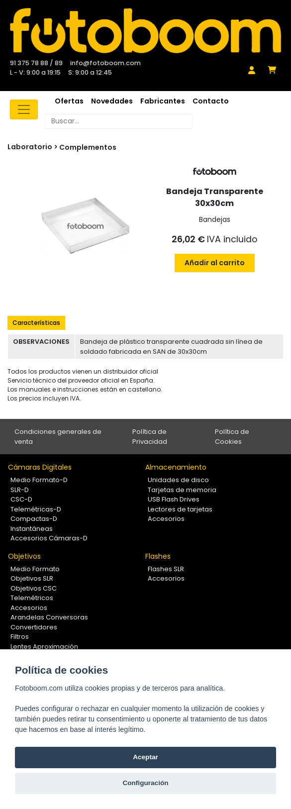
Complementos (87, 147)
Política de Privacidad (149, 436)
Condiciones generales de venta (57, 436)
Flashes (158, 556)
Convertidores (33, 627)
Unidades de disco (178, 480)
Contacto (211, 101)
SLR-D (19, 490)
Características (36, 322)
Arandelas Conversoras (49, 617)
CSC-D (21, 499)
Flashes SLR (166, 569)
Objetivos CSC (33, 588)
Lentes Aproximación (44, 646)
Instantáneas (31, 528)
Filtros (19, 636)
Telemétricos (31, 598)
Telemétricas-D (35, 509)
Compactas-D (33, 518)
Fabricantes (162, 101)
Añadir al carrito (215, 263)
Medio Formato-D (39, 480)
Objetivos (24, 556)
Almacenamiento (175, 467)
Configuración (145, 783)
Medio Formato (35, 569)
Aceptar (145, 757)
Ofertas (69, 101)
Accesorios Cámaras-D (49, 538)
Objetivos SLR (31, 578)
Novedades (112, 101)
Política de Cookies (232, 436)
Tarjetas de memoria (182, 490)
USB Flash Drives (173, 499)
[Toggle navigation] (24, 109)
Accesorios (166, 518)
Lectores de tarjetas (180, 509)
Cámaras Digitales (40, 467)
